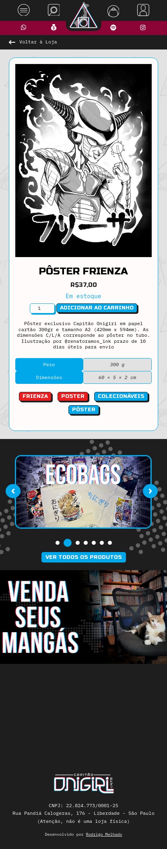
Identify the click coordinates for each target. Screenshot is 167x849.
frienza (35, 396)
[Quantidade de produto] (42, 308)
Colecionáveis (121, 396)
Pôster (83, 409)
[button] (58, 543)
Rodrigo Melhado (104, 834)
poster (73, 396)
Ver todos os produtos (83, 557)
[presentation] (13, 491)
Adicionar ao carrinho (97, 308)
